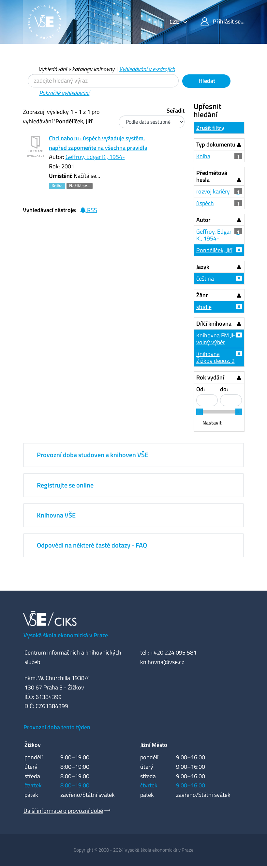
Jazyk (202, 266)
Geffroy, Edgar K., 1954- (95, 156)
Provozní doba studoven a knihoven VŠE (92, 455)
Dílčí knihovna (213, 323)
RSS (88, 210)
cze (175, 21)
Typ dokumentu (215, 144)
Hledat (206, 80)
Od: (200, 389)
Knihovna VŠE (56, 515)
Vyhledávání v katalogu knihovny (76, 69)
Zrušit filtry (210, 127)
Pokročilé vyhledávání (64, 92)
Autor (203, 219)
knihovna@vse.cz (162, 661)
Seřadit (176, 110)
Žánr (202, 295)
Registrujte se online (65, 485)
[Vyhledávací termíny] (103, 80)
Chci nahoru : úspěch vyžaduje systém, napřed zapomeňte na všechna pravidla (98, 143)
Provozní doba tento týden (56, 727)
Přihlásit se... (222, 21)
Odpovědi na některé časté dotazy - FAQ (92, 545)
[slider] (199, 412)
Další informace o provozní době (63, 810)
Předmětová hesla (211, 176)
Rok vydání (210, 377)
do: (224, 389)
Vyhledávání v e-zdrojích (147, 69)
